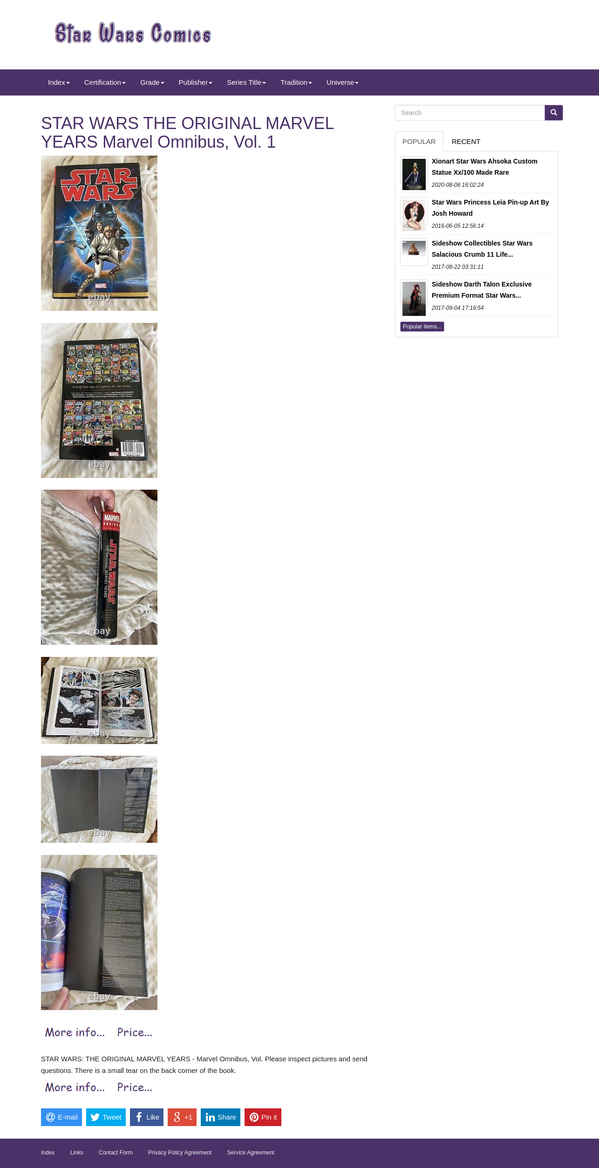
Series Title (246, 82)
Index (59, 82)
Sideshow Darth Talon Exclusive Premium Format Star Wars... (481, 289)
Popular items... (422, 326)
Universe (343, 82)
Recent (466, 141)
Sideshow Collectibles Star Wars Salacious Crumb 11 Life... (482, 248)
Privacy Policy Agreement (179, 1152)
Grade (152, 82)
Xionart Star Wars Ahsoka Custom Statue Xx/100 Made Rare (485, 166)
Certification (105, 82)
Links (76, 1152)
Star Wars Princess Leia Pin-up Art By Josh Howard (490, 207)
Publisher (196, 82)
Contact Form (116, 1152)
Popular (419, 141)
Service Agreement (250, 1152)
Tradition (296, 82)
